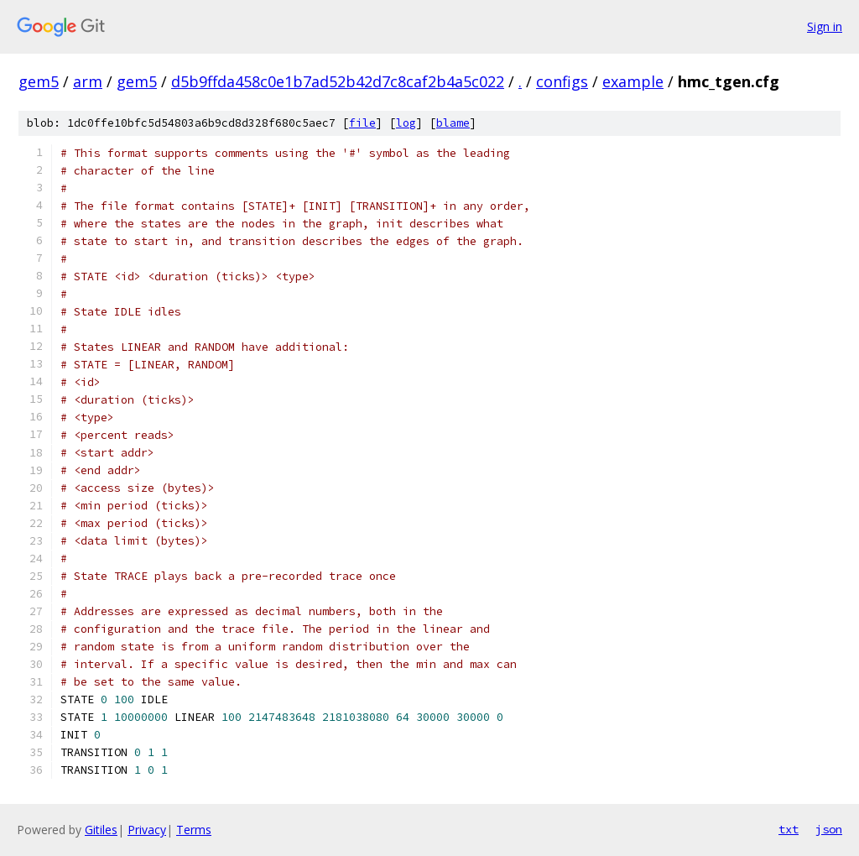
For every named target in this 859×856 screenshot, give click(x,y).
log (406, 123)
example (633, 81)
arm (87, 81)
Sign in (824, 26)
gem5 (38, 81)
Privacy (147, 830)
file (362, 123)
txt (788, 829)
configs (562, 81)
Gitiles (101, 830)
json (828, 829)
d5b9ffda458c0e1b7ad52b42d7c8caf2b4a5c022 (337, 81)
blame (453, 123)
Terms (193, 830)
